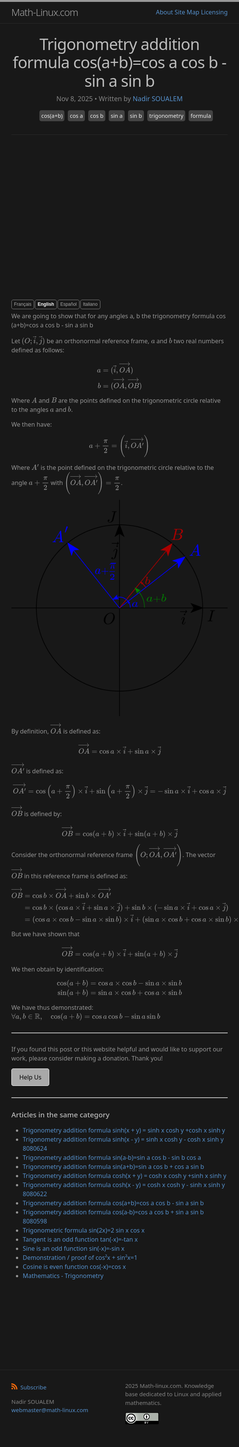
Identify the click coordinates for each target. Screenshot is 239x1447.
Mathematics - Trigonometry (63, 1276)
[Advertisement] (76, 217)
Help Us (30, 1077)
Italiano (90, 304)
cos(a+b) (51, 115)
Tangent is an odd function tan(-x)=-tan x (80, 1239)
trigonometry (166, 115)
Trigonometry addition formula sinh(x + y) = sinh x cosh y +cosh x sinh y (124, 1130)
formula (201, 115)
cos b (96, 115)
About (164, 12)
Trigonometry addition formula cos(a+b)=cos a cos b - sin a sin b (113, 1203)
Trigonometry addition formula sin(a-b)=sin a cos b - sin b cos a (112, 1157)
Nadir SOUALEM (158, 98)
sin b (136, 115)
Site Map (187, 12)
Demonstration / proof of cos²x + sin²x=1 (80, 1257)
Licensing (214, 12)
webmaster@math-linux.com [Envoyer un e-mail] (49, 1410)
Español (68, 304)
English (45, 304)
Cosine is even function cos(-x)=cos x (74, 1266)
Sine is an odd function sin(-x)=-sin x (74, 1248)
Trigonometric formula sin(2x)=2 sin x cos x (84, 1230)
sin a (116, 115)
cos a (76, 115)
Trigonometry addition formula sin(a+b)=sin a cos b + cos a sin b (113, 1166)
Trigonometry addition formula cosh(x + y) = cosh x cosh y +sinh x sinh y (125, 1176)
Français (22, 304)
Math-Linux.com (44, 12)
